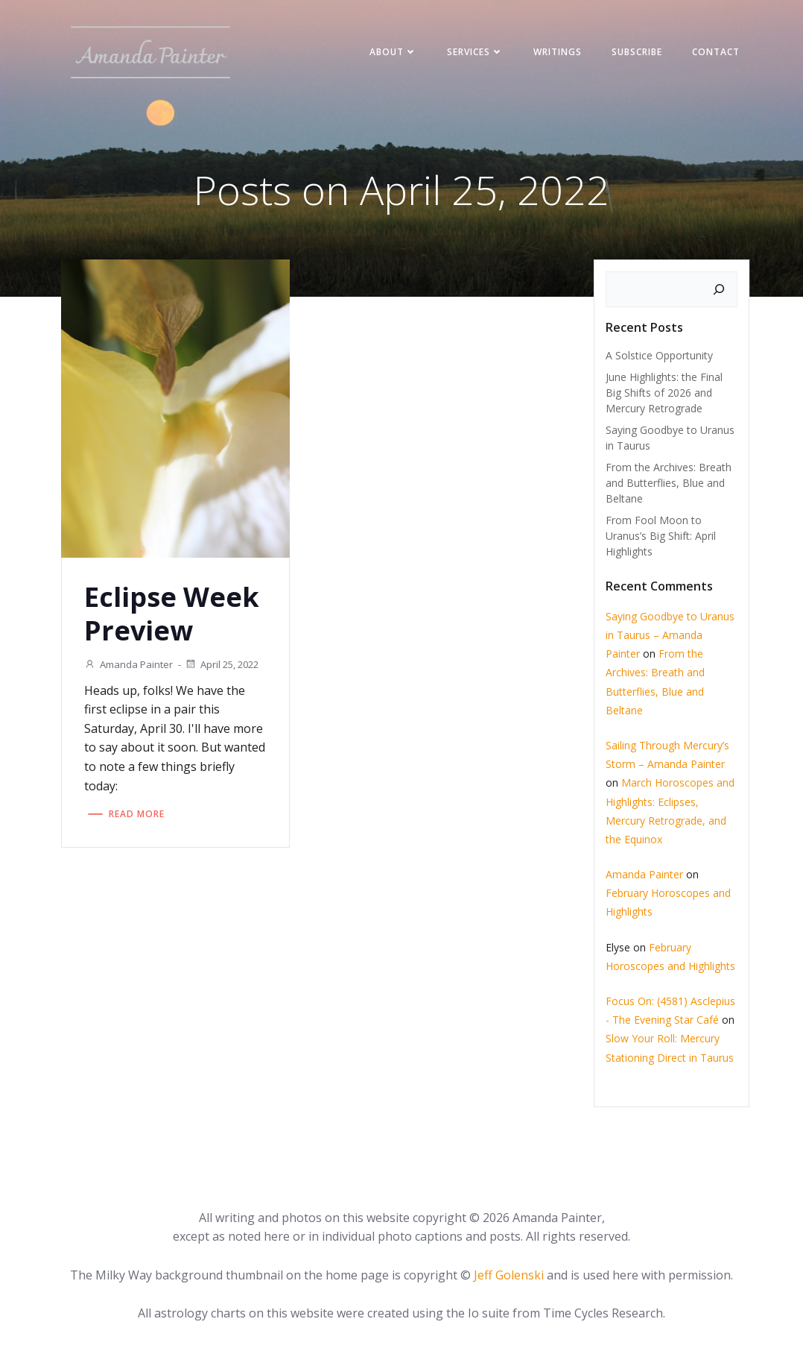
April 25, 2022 (221, 664)
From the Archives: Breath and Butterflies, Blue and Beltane (668, 483)
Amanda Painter (128, 664)
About (393, 51)
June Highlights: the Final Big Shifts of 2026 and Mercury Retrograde (664, 392)
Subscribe (637, 51)
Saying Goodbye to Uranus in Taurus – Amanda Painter (670, 635)
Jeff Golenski (509, 1275)
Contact (716, 51)
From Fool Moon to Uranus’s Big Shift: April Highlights (661, 535)
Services (475, 51)
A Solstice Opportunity (659, 355)
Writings (557, 51)
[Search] (719, 289)
